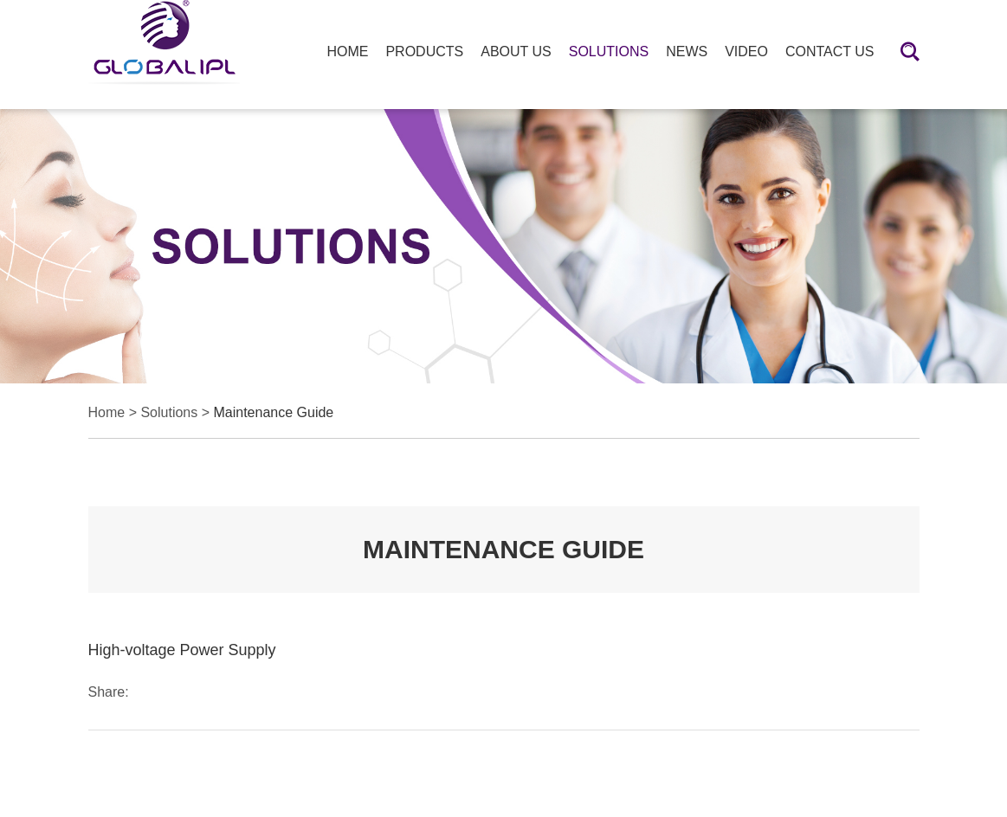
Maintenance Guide (273, 412)
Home (107, 412)
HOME (347, 51)
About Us (516, 51)
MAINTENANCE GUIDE (503, 549)
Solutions (609, 51)
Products (424, 51)
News (686, 51)
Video (746, 51)
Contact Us (830, 51)
